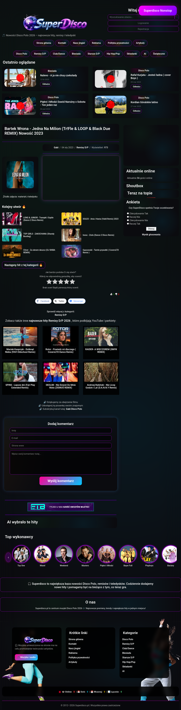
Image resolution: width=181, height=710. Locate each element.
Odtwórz (45, 84)
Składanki (132, 53)
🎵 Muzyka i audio (26, 657)
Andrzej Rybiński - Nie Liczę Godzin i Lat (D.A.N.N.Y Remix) (101, 386)
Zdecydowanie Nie (138, 220)
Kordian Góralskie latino (144, 102)
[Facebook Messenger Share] (77, 301)
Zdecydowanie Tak (138, 213)
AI (145, 53)
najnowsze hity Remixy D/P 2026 (50, 320)
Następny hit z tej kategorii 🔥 (24, 265)
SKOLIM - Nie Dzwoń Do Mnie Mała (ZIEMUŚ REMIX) (61, 386)
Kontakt (62, 43)
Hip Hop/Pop (113, 53)
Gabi (56, 147)
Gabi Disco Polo (74, 409)
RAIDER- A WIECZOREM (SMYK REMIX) (101, 350)
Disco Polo (21, 53)
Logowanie (143, 23)
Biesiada (76, 53)
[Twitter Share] (60, 301)
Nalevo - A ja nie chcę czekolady (58, 75)
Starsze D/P (94, 53)
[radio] (49, 282)
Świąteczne (159, 53)
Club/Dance (59, 53)
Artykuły (140, 43)
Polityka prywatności (118, 43)
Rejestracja (143, 29)
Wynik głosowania (151, 234)
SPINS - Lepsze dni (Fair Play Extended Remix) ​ (20, 386)
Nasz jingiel (79, 43)
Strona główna (43, 43)
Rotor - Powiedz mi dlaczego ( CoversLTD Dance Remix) (61, 350)
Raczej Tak (134, 223)
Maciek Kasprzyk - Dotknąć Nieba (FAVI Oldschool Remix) (20, 350)
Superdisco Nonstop (158, 10)
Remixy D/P (40, 53)
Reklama (96, 43)
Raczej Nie (134, 217)
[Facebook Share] (43, 301)
